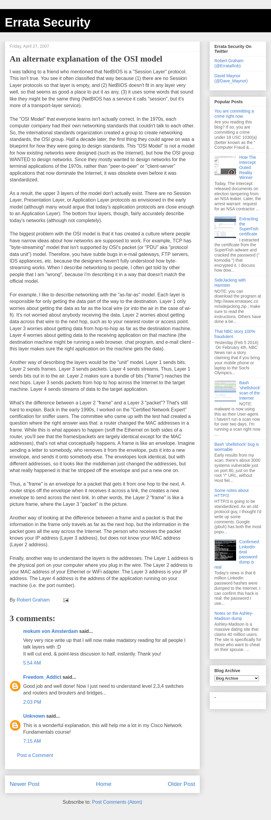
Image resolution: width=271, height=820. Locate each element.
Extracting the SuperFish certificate (249, 226)
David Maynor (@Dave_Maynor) (231, 78)
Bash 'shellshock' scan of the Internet (250, 390)
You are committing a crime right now (234, 114)
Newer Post (24, 784)
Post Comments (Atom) (117, 802)
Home (103, 784)
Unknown (34, 716)
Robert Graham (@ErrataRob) (228, 63)
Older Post (181, 784)
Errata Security (48, 22)
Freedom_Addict (42, 677)
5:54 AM (32, 662)
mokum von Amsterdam (50, 631)
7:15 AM (32, 741)
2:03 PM (32, 702)
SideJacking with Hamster (230, 283)
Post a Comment (35, 755)
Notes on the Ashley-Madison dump (233, 616)
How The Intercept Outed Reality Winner (247, 167)
